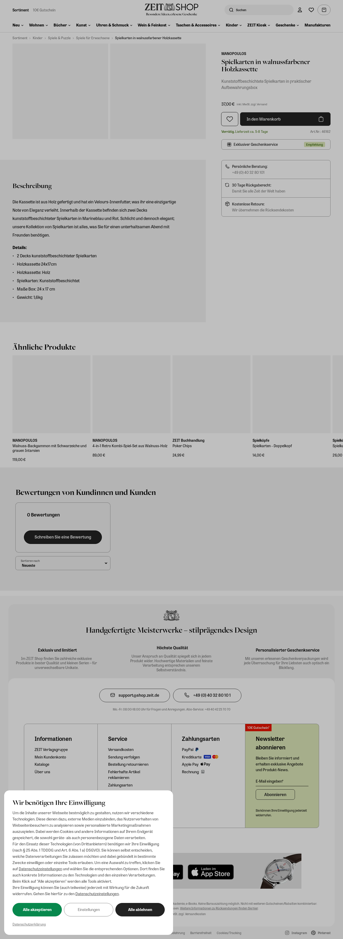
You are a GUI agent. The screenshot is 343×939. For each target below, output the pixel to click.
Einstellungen (89, 909)
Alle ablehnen (140, 909)
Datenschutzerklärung (29, 924)
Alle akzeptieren (37, 909)
